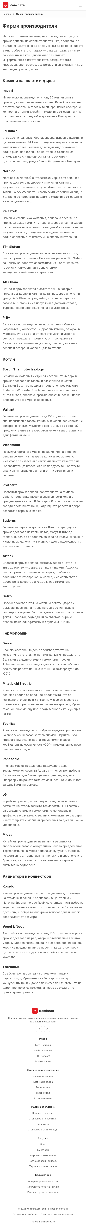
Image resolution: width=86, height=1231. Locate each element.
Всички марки (43, 1061)
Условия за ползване (43, 1221)
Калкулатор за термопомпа (43, 1192)
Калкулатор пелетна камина (43, 1186)
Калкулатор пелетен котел (43, 1181)
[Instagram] (47, 1029)
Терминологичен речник (43, 1166)
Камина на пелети (43, 1076)
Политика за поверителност (57, 1214)
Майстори (43, 1150)
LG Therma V (43, 1056)
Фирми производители (43, 1155)
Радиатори (43, 1124)
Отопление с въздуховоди (43, 1129)
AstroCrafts (31, 1214)
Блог (43, 1144)
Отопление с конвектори (43, 1118)
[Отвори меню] (80, 5)
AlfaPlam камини (43, 1050)
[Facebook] (39, 1029)
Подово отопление (43, 1113)
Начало (7, 14)
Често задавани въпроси (43, 1160)
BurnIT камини (43, 1045)
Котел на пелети (43, 1098)
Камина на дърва (43, 1081)
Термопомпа (43, 1087)
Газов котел (43, 1092)
